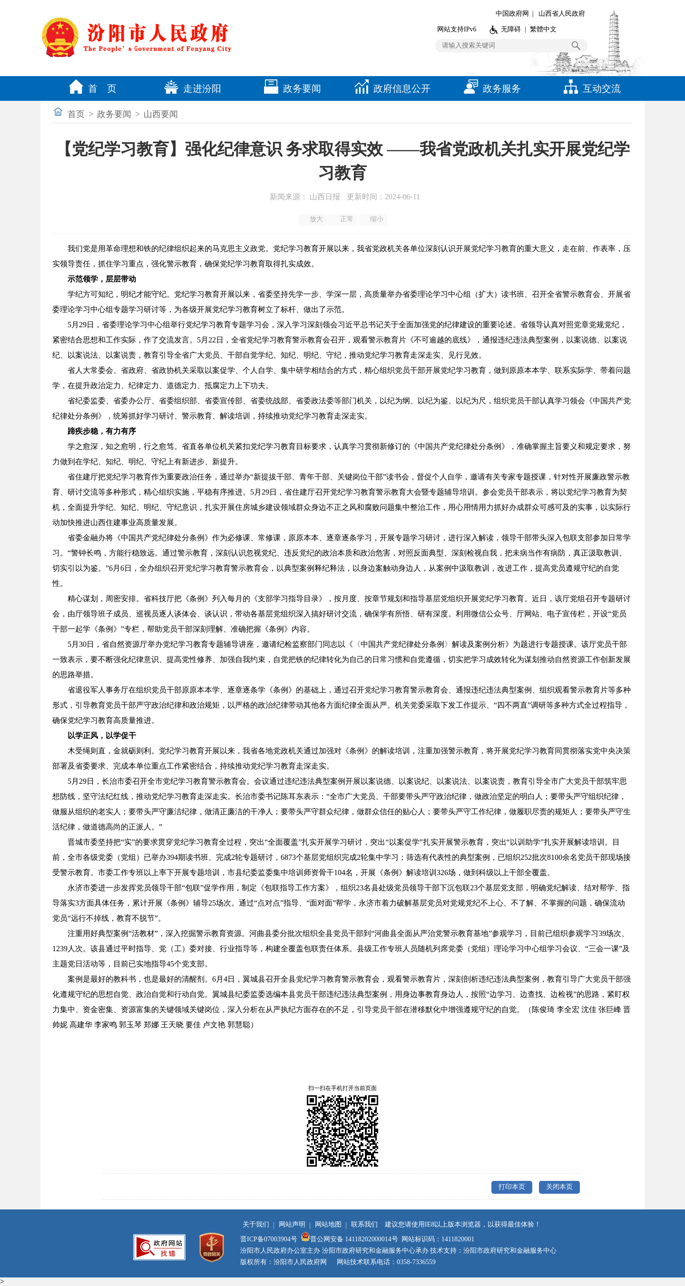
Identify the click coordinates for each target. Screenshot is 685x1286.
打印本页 (512, 1186)
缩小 (373, 219)
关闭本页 (559, 1186)
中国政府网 (512, 13)
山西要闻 (161, 114)
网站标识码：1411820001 (437, 1239)
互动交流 (590, 88)
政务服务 (490, 88)
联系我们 (364, 1224)
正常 (343, 219)
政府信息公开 (390, 88)
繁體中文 (543, 29)
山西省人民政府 (561, 13)
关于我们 (256, 1224)
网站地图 (328, 1224)
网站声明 (292, 1224)
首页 (76, 114)
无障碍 (511, 29)
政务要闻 (290, 88)
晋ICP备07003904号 (268, 1239)
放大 (313, 219)
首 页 (90, 88)
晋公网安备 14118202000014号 (349, 1239)
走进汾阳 (190, 88)
